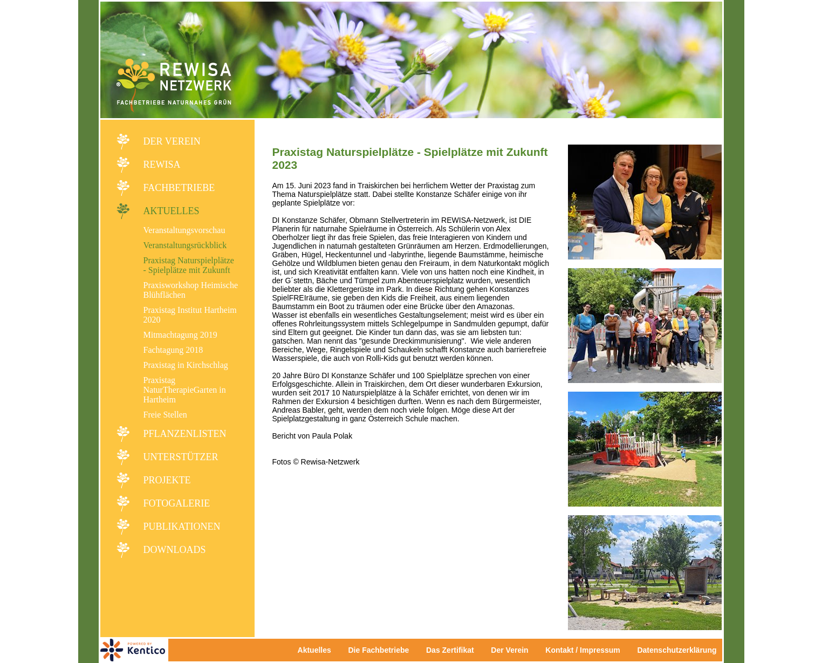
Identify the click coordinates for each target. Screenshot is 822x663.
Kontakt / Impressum (585, 650)
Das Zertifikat (450, 650)
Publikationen (182, 526)
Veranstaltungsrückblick (185, 245)
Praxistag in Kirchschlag (185, 365)
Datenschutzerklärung (676, 650)
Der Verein (172, 141)
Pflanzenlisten (185, 433)
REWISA (162, 164)
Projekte (167, 480)
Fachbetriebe (179, 187)
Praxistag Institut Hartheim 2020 (190, 314)
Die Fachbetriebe (378, 650)
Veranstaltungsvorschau (184, 230)
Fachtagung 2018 (173, 349)
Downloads (174, 549)
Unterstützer (180, 457)
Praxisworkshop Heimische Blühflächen (190, 290)
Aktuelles (171, 211)
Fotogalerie (176, 503)
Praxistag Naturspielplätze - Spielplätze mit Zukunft (188, 265)
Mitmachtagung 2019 (180, 334)
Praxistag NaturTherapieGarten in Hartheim (184, 389)
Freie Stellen (165, 414)
